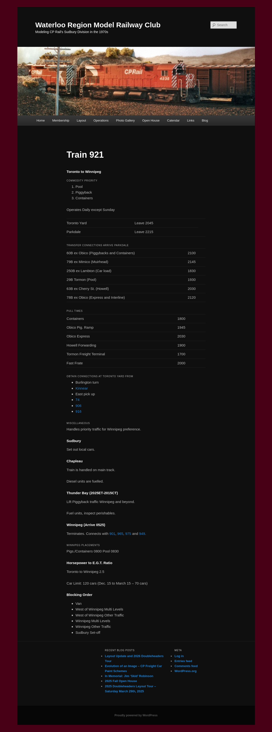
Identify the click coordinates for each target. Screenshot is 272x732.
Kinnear (82, 388)
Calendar (173, 120)
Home (41, 120)
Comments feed (186, 666)
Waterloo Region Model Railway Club (98, 25)
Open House (151, 120)
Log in (179, 656)
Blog (205, 120)
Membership (60, 120)
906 (78, 406)
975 (128, 534)
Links (190, 120)
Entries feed (183, 661)
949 (142, 534)
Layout (81, 120)
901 (112, 534)
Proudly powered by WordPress (136, 715)
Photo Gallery (125, 120)
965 (120, 534)
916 (78, 411)
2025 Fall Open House (121, 681)
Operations (101, 120)
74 (78, 400)
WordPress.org (185, 671)
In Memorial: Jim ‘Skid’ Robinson (129, 676)
